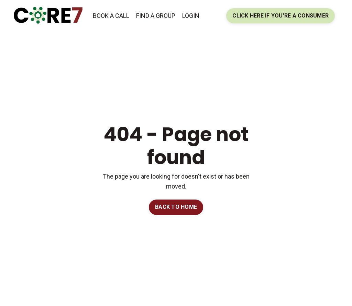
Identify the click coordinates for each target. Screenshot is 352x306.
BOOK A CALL (111, 15)
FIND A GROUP (155, 15)
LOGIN (190, 15)
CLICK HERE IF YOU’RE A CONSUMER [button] (280, 15)
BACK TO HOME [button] (176, 207)
